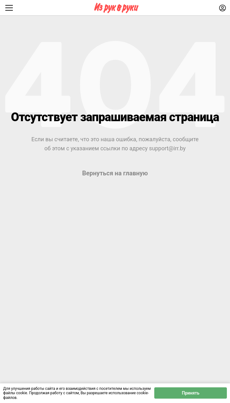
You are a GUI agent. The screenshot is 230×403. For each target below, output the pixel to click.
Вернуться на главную (115, 173)
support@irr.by (167, 148)
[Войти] (222, 7)
